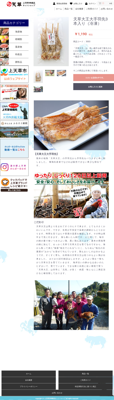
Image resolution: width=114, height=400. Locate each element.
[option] (51, 41)
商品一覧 (69, 9)
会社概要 (79, 9)
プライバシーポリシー (28, 386)
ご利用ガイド (92, 9)
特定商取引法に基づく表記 (85, 386)
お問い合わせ (107, 9)
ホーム (59, 9)
